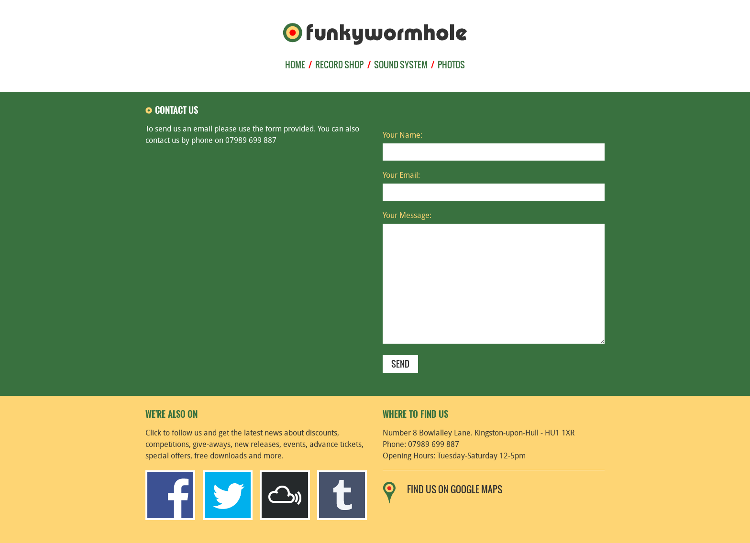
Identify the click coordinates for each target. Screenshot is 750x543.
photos (451, 65)
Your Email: (401, 176)
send (400, 364)
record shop (339, 65)
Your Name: (402, 136)
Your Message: (407, 216)
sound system (401, 65)
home (295, 65)
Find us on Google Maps (454, 490)
